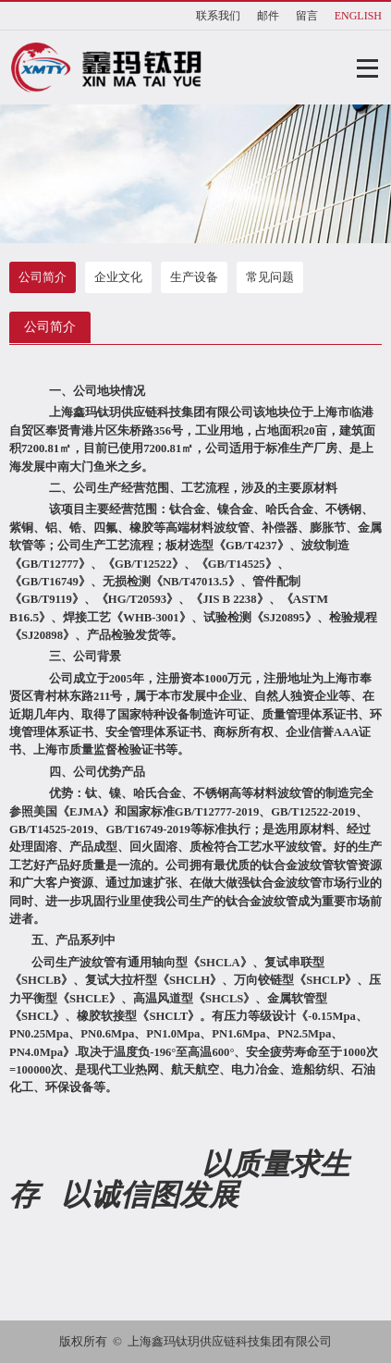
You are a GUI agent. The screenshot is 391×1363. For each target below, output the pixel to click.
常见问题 (270, 277)
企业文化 (118, 277)
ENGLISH (358, 15)
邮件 (268, 15)
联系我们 (218, 15)
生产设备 (194, 277)
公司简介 (42, 277)
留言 (307, 15)
